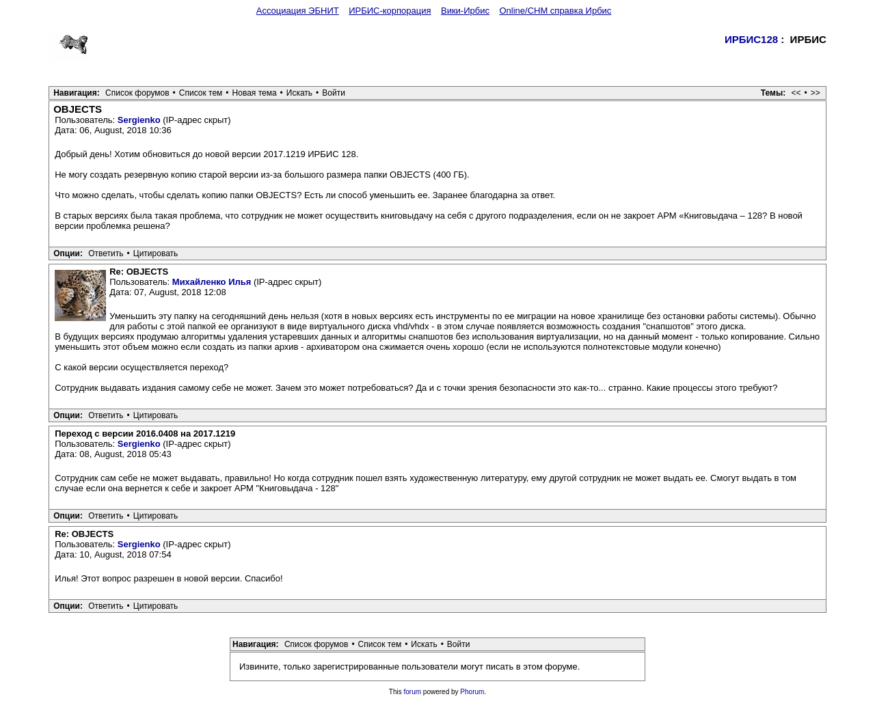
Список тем (201, 93)
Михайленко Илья (212, 282)
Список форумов (137, 93)
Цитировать (155, 253)
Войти (333, 93)
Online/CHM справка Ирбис (555, 10)
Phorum (472, 692)
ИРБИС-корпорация (390, 10)
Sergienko (139, 120)
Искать (299, 93)
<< (796, 93)
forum (413, 692)
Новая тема (254, 93)
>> (815, 93)
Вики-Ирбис (465, 10)
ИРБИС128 (751, 39)
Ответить (105, 253)
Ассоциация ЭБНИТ (297, 10)
